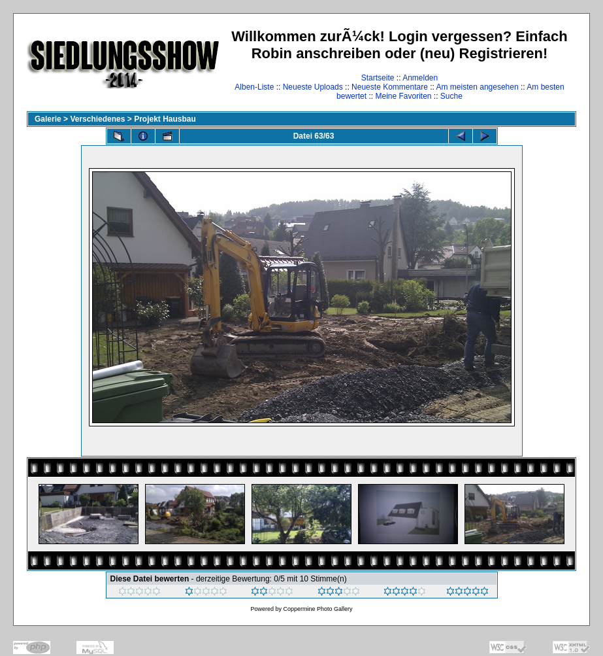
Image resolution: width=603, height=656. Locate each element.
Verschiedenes (97, 119)
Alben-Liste (254, 87)
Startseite (378, 77)
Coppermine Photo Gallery (317, 609)
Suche (451, 96)
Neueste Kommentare (389, 87)
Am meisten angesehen (477, 87)
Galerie (48, 119)
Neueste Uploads (313, 87)
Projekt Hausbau (165, 119)
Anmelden (420, 77)
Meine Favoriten (403, 96)
